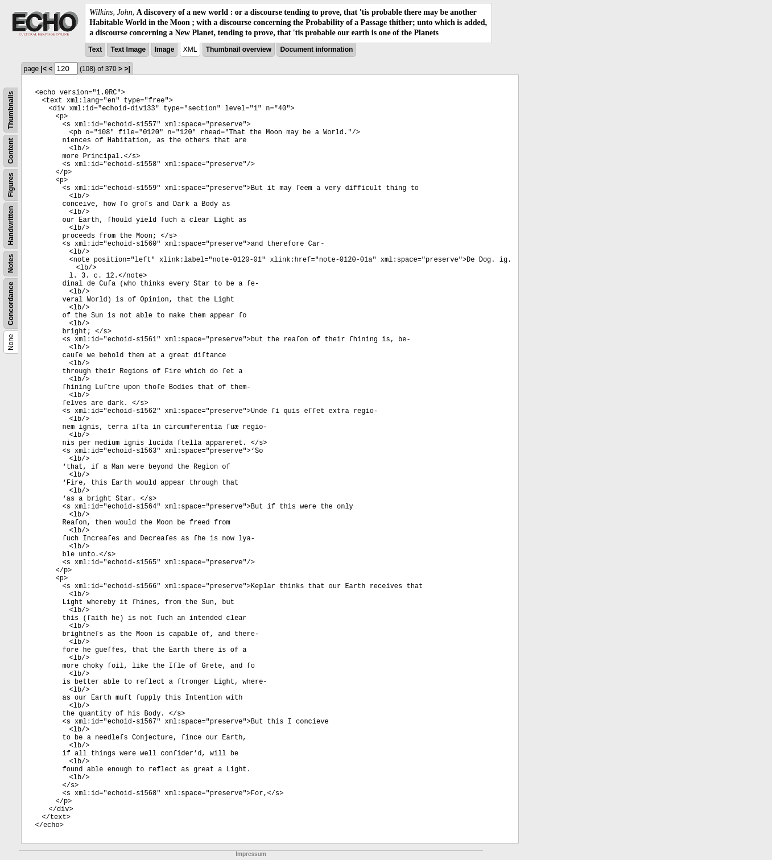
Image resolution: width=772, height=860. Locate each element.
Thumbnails (11, 109)
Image (165, 49)
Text (95, 49)
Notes (11, 263)
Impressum (251, 854)
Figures (11, 184)
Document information (316, 49)
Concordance (11, 303)
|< (44, 69)
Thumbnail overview (238, 49)
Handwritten (11, 225)
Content (11, 150)
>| (127, 69)
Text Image (128, 49)
